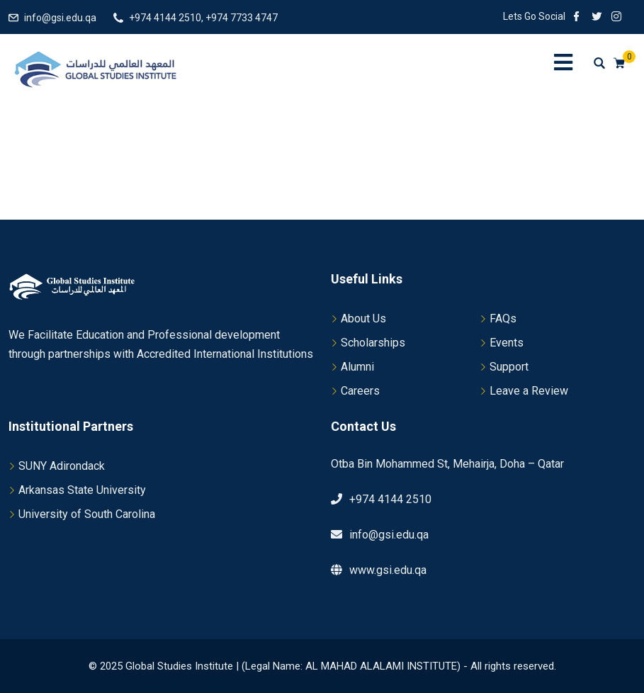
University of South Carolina (86, 514)
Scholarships (373, 342)
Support (509, 366)
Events (507, 342)
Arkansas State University (82, 490)
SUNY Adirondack (61, 466)
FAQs (503, 318)
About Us (363, 318)
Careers (360, 391)
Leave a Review (529, 391)
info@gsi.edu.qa (60, 17)
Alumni (357, 366)
